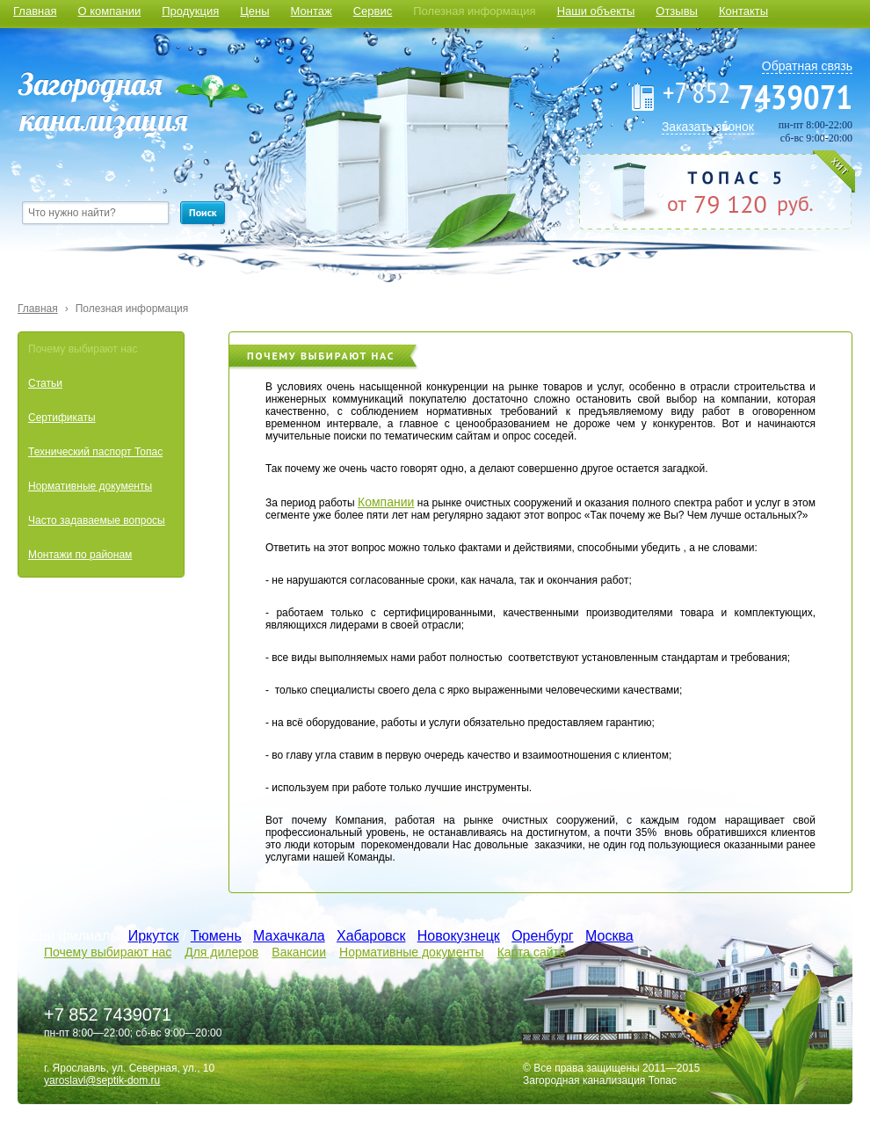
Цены (254, 11)
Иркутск (153, 935)
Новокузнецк (458, 935)
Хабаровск (371, 935)
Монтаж (311, 11)
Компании (386, 502)
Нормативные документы (90, 486)
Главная (34, 11)
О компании (109, 11)
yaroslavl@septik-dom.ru (102, 1080)
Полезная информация (474, 11)
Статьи (45, 383)
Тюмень (216, 935)
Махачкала (289, 935)
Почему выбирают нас (82, 349)
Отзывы (677, 11)
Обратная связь (807, 66)
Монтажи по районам (80, 555)
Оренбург (542, 935)
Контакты (743, 11)
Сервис (373, 11)
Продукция (190, 11)
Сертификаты (62, 417)
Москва (609, 935)
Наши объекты (596, 11)
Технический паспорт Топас (95, 452)
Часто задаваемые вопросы (96, 520)
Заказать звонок (708, 127)
